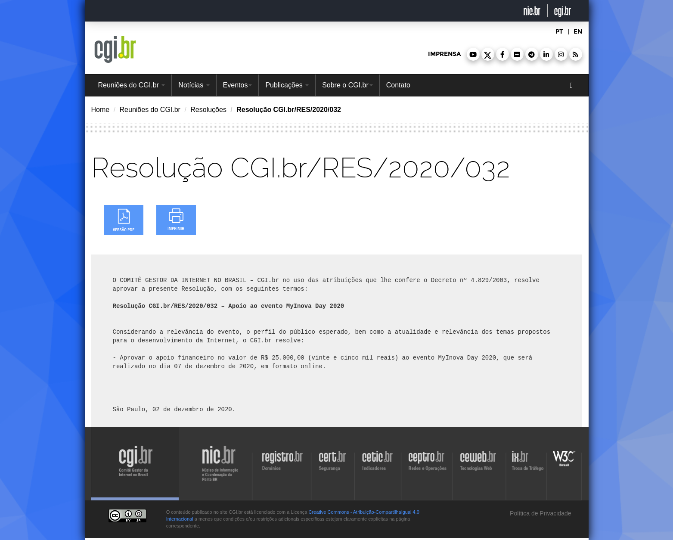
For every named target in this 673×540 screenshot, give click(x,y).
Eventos (237, 85)
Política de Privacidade (539, 513)
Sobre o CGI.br (347, 85)
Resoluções (208, 109)
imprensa (444, 54)
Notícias (193, 85)
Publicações (287, 85)
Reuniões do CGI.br (131, 85)
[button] (473, 54)
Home (100, 109)
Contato (398, 85)
